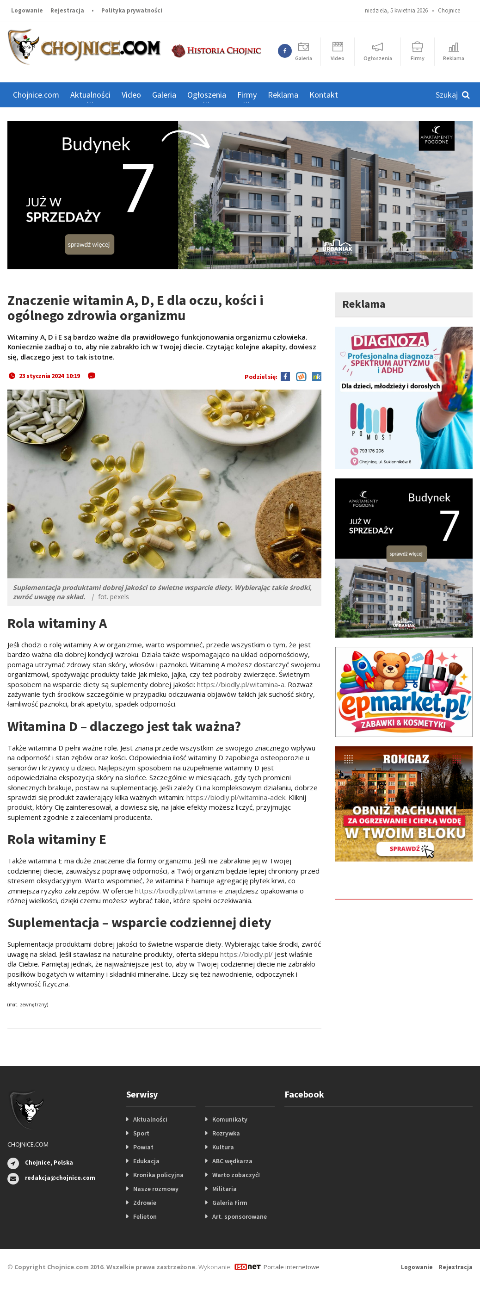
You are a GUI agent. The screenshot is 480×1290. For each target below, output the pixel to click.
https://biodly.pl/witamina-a (240, 684)
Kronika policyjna (158, 1175)
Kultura (223, 1147)
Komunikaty (229, 1119)
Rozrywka (226, 1133)
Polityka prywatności (131, 10)
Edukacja (146, 1161)
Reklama (283, 94)
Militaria (224, 1189)
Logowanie (27, 10)
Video (131, 94)
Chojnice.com (36, 94)
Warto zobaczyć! (236, 1175)
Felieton (145, 1216)
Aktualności (150, 1119)
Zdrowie (144, 1202)
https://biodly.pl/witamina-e (179, 890)
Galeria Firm (229, 1202)
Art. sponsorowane (239, 1216)
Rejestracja (67, 10)
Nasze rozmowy (155, 1189)
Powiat (143, 1147)
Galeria (164, 94)
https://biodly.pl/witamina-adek (235, 797)
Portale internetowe (292, 1267)
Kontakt (323, 94)
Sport (141, 1133)
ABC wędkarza (232, 1161)
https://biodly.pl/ (246, 954)
